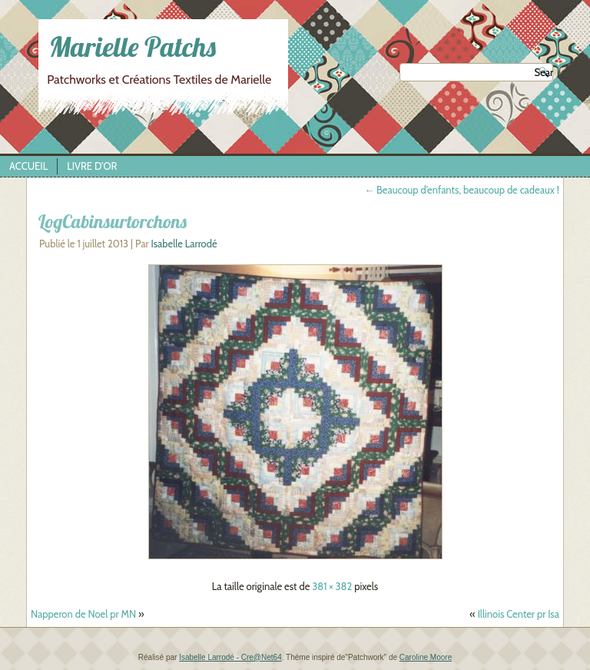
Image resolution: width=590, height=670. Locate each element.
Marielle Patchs (132, 46)
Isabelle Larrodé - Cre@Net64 (230, 657)
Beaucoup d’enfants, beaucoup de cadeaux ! (461, 190)
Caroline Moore (425, 657)
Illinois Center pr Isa (518, 614)
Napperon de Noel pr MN (83, 614)
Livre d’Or (92, 166)
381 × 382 (332, 586)
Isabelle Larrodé (184, 243)
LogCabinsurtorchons (112, 221)
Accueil (28, 166)
